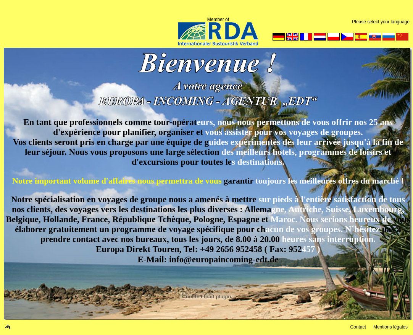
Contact (358, 327)
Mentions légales (390, 327)
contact (86, 239)
